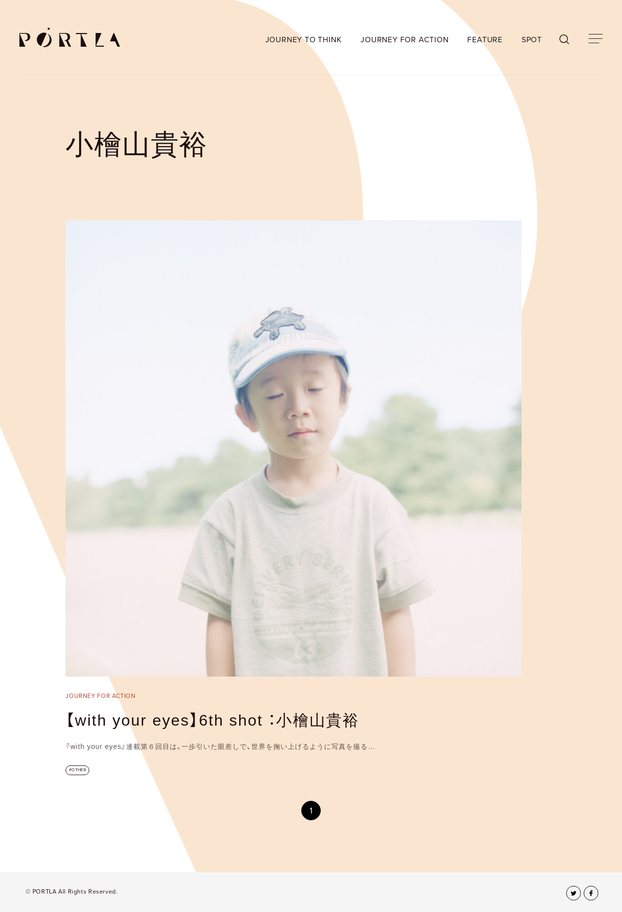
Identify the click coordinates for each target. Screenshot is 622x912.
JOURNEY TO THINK (303, 40)
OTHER (78, 770)
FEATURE (485, 40)
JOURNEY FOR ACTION (404, 40)
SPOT (532, 40)
